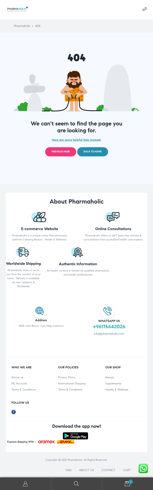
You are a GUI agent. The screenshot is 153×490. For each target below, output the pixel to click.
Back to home (93, 151)
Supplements (113, 383)
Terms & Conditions (23, 389)
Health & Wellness (116, 389)
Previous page (61, 151)
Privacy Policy (66, 377)
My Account (19, 383)
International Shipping (72, 383)
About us (17, 377)
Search (76, 484)
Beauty (109, 377)
